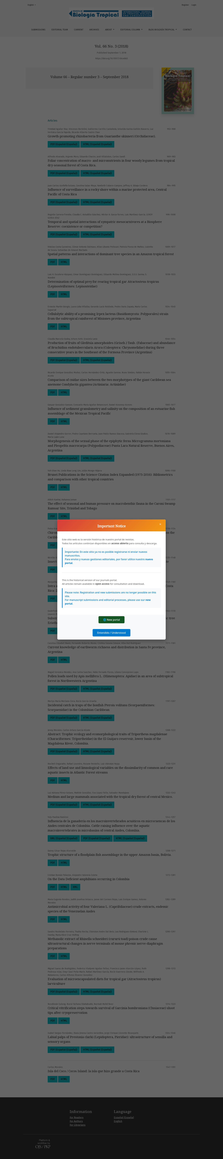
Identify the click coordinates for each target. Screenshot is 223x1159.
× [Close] (160, 524)
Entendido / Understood (111, 632)
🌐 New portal (111, 619)
